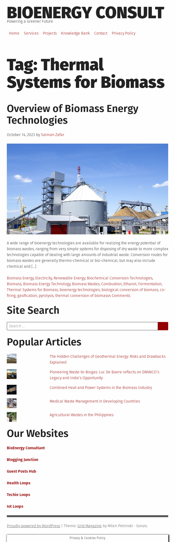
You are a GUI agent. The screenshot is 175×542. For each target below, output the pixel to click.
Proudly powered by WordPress (33, 526)
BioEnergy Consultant (26, 448)
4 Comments (119, 295)
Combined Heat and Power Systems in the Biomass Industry (101, 387)
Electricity (43, 278)
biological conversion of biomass (129, 289)
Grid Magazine (89, 526)
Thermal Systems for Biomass (32, 289)
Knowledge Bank (75, 33)
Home (14, 33)
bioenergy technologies (80, 289)
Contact (100, 33)
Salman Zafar (52, 134)
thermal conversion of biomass (82, 295)
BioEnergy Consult (85, 13)
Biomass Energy (20, 278)
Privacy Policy (123, 33)
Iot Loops (15, 506)
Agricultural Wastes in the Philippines (81, 415)
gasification (27, 295)
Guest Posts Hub (21, 471)
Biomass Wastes (86, 284)
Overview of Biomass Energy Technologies (72, 114)
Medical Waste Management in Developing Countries (95, 401)
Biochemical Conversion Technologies (119, 278)
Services (31, 33)
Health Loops (18, 483)
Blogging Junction (22, 459)
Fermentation (150, 284)
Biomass (14, 284)
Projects (50, 33)
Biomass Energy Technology (46, 284)
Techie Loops (18, 494)
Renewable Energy (69, 278)
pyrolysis (46, 295)
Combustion (111, 284)
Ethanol (130, 284)
